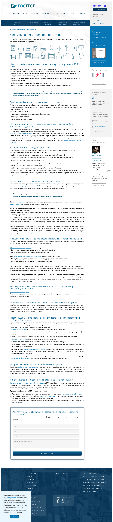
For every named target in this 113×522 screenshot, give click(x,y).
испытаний (21, 202)
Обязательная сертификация (20, 248)
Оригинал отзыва (99, 127)
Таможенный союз (16, 23)
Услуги (25, 13)
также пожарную (16, 204)
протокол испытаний (48, 396)
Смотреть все (99, 62)
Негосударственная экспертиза (77, 23)
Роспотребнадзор (32, 22)
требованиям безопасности (20, 358)
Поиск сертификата (99, 23)
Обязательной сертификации (21, 133)
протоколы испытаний (19, 339)
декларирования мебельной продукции (27, 257)
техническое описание (19, 329)
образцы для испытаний (29, 186)
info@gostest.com (32, 514)
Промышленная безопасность (93, 486)
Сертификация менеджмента (62, 23)
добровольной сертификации (28, 367)
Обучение (34, 13)
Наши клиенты (47, 13)
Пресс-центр (60, 13)
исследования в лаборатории (72, 394)
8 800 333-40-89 (99, 6)
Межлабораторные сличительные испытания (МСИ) (98, 158)
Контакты (81, 13)
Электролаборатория (90, 492)
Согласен (14, 516)
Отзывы (71, 13)
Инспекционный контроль (19, 292)
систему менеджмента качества (33, 349)
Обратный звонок (99, 9)
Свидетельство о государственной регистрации (27, 383)
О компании (15, 13)
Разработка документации (92, 489)
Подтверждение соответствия (47, 23)
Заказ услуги (96, 20)
